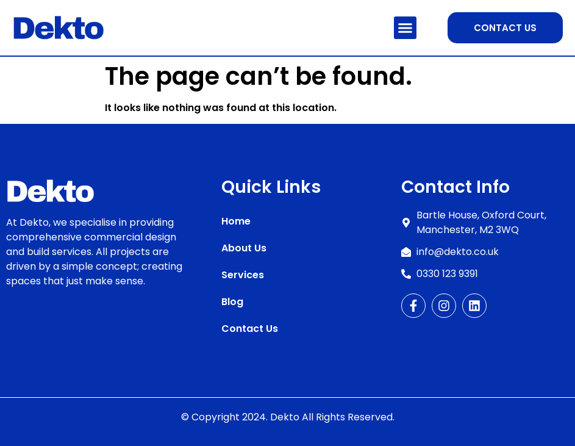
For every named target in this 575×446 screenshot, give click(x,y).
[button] (405, 28)
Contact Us (249, 329)
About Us (243, 248)
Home (236, 221)
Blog (232, 302)
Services (242, 275)
